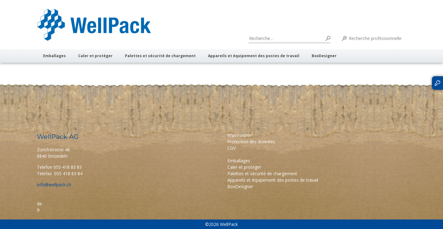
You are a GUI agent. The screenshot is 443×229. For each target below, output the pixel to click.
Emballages (54, 55)
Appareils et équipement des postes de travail (253, 55)
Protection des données (251, 141)
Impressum (238, 135)
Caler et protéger (95, 55)
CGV (231, 148)
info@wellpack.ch (54, 185)
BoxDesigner (324, 55)
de (39, 204)
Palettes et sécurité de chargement (160, 55)
